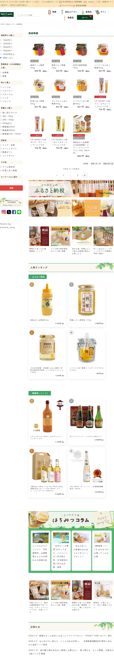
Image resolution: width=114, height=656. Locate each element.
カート (87, 17)
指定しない (7, 58)
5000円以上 (7, 54)
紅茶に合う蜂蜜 (8, 170)
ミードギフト (7, 156)
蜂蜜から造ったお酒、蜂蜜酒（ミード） (39, 248)
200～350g (7, 120)
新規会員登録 (80, 5)
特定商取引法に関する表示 (55, 641)
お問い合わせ (39, 641)
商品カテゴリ (10, 24)
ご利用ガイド (105, 2)
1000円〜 (6, 40)
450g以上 (6, 123)
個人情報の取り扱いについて (76, 641)
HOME (3, 24)
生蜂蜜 (4, 72)
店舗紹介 (30, 641)
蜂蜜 (51, 12)
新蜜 (3, 76)
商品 (68, 12)
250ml (7, 127)
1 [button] (63, 175)
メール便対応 (7, 167)
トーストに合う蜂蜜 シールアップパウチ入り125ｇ (104, 304)
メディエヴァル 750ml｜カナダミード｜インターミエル (38, 360)
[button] (57, 175)
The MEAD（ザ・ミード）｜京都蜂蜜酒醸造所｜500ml (104, 360)
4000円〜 (6, 50)
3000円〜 (6, 47)
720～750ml (10, 134)
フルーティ (6, 91)
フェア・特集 (7, 145)
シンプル (5, 87)
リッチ (4, 98)
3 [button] (77, 175)
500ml (7, 130)
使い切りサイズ (8, 112)
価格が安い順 (96, 164)
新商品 (86, 12)
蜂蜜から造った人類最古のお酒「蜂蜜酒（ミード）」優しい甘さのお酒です (82, 482)
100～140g (6, 116)
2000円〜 (6, 43)
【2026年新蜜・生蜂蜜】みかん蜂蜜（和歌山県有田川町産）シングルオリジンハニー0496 (82, 306)
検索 (11, 188)
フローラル (6, 94)
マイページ (65, 5)
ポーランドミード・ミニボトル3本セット (60, 360)
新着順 (85, 164)
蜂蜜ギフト (6, 152)
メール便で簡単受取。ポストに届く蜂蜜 (60, 248)
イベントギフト (8, 148)
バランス (5, 101)
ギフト (100, 12)
